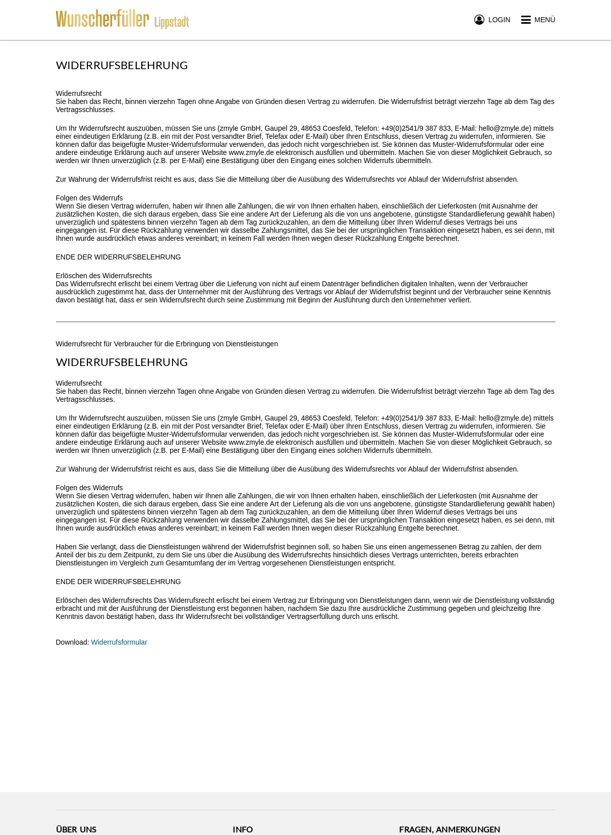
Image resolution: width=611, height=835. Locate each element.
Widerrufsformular (119, 642)
